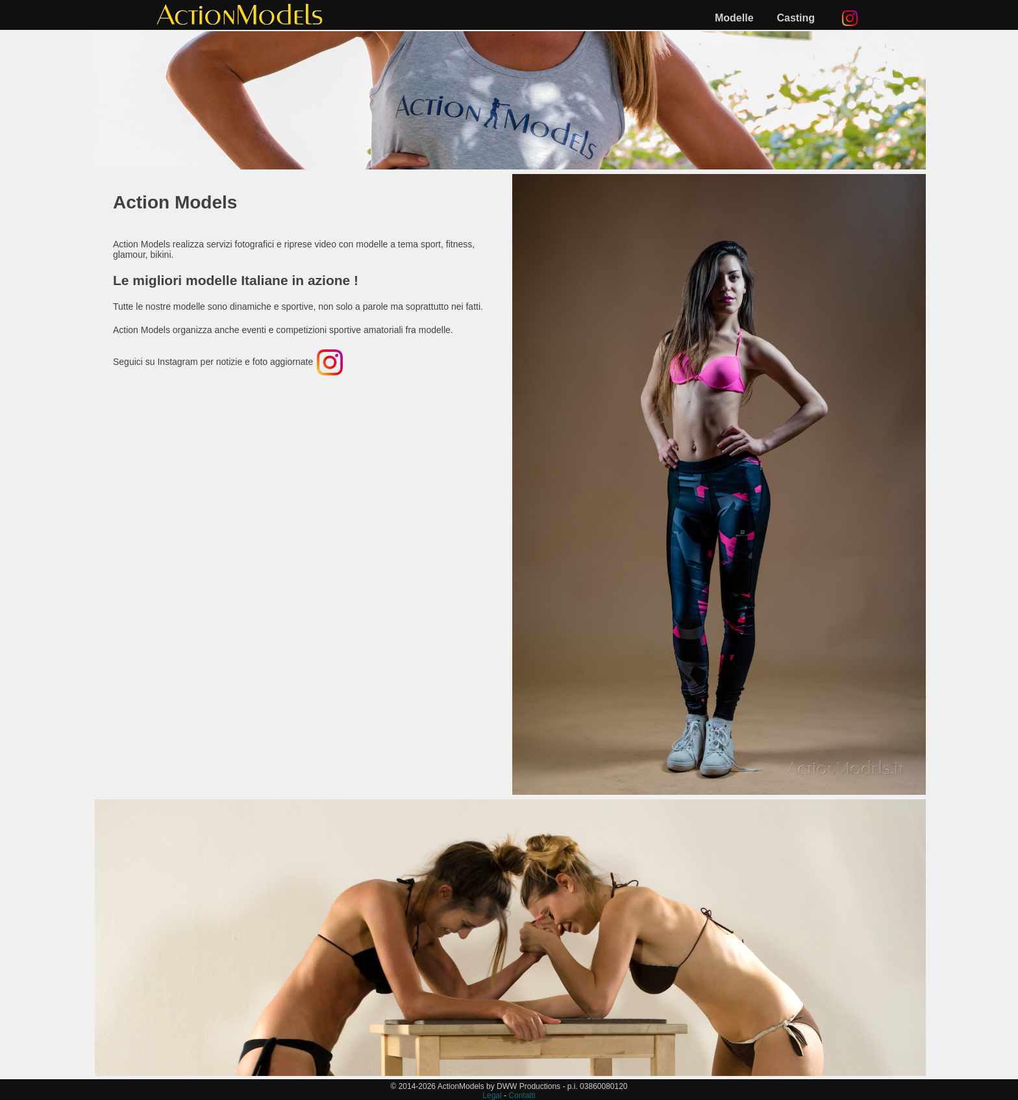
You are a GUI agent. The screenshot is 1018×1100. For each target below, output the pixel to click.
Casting (795, 17)
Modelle (734, 17)
